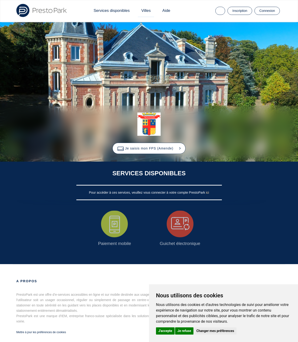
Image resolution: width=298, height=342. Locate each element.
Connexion (267, 11)
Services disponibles (112, 10)
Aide (166, 10)
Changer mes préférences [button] (215, 331)
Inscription (239, 11)
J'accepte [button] (165, 331)
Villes (146, 10)
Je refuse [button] (184, 331)
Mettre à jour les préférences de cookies (41, 332)
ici (207, 192)
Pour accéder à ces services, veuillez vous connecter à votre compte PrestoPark (147, 192)
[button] (148, 148)
